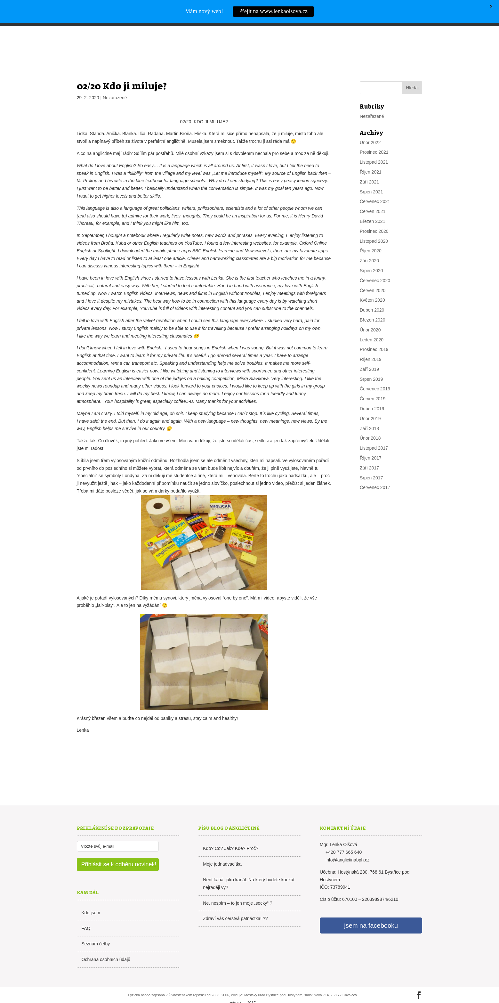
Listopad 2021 (374, 148)
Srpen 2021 (371, 177)
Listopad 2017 (374, 434)
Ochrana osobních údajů (106, 945)
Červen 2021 (372, 197)
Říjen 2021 (371, 158)
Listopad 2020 (374, 227)
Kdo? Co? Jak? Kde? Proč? (230, 834)
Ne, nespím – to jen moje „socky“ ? (237, 889)
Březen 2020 (372, 306)
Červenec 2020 (375, 266)
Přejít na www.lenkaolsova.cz (273, 11)
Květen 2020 (372, 286)
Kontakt (411, 36)
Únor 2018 (370, 424)
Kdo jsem (91, 898)
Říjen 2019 (371, 345)
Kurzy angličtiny (370, 36)
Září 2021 (369, 168)
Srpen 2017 (371, 463)
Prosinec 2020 (374, 217)
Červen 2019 (372, 384)
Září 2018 (369, 414)
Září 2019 (369, 355)
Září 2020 (369, 246)
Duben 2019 (372, 394)
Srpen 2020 (371, 256)
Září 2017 (369, 454)
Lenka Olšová (110, 34)
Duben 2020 (372, 296)
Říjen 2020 (371, 237)
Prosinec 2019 (374, 335)
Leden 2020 (371, 325)
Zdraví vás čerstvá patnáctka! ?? (235, 904)
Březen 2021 (372, 207)
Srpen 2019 (371, 365)
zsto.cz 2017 (242, 989)
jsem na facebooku (371, 911)
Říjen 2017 (371, 444)
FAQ (86, 914)
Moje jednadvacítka (222, 850)
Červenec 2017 (375, 473)
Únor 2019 (370, 404)
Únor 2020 (370, 316)
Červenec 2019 (375, 375)
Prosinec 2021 (374, 138)
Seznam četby (96, 930)
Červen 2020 (372, 276)
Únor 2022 (370, 128)
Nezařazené (115, 83)
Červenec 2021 (375, 187)
